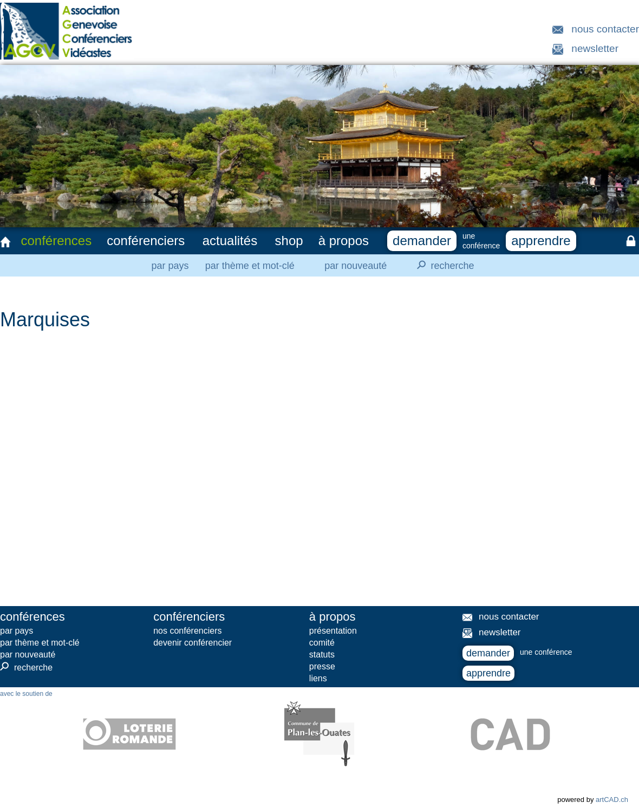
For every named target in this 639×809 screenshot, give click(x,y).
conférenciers (146, 240)
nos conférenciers (187, 630)
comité (322, 642)
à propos (343, 240)
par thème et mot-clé (250, 265)
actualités (230, 240)
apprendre (540, 240)
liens (318, 678)
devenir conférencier (192, 642)
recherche (442, 265)
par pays (169, 265)
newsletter (594, 48)
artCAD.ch (612, 799)
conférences (56, 240)
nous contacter (605, 29)
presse (322, 666)
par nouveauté (355, 265)
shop (289, 240)
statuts (322, 654)
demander (422, 240)
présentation (333, 630)
